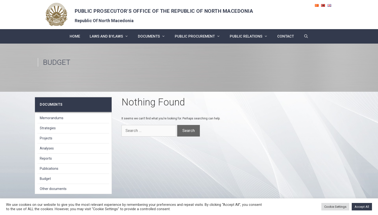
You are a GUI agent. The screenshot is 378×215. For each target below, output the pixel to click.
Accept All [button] (362, 206)
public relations (251, 36)
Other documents (53, 189)
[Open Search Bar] (306, 36)
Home (75, 36)
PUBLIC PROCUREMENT (200, 36)
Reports (46, 158)
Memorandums (51, 118)
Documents (154, 36)
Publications (49, 168)
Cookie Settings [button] (335, 206)
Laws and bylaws (111, 36)
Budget (45, 179)
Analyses (47, 148)
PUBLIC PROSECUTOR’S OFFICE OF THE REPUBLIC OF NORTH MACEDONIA (164, 11)
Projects (46, 138)
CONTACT (285, 36)
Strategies (48, 128)
